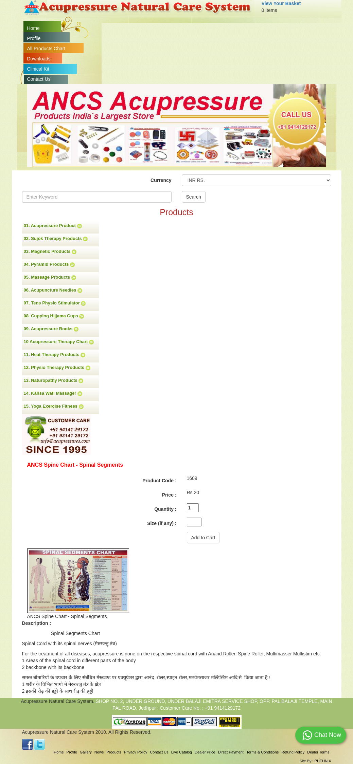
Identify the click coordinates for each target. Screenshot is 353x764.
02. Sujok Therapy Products (56, 238)
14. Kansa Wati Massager (53, 393)
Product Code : (159, 480)
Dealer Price (205, 752)
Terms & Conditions (262, 752)
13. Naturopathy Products (54, 380)
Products (113, 752)
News (99, 752)
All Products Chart (46, 48)
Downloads (39, 58)
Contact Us (39, 79)
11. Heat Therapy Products (55, 354)
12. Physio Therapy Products (57, 367)
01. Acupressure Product (53, 225)
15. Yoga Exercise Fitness (54, 406)
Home (33, 28)
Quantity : (165, 509)
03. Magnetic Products (50, 251)
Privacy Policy (135, 752)
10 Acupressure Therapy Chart (59, 341)
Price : (169, 495)
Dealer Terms (318, 752)
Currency (161, 180)
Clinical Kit (38, 69)
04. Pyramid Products (49, 264)
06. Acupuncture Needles (53, 290)
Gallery (86, 752)
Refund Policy (292, 752)
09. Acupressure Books (51, 329)
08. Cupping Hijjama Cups (54, 316)
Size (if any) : (161, 523)
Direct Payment (231, 752)
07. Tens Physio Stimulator (55, 303)
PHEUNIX (323, 761)
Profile (34, 38)
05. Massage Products (50, 277)
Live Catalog (181, 752)
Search (193, 197)
